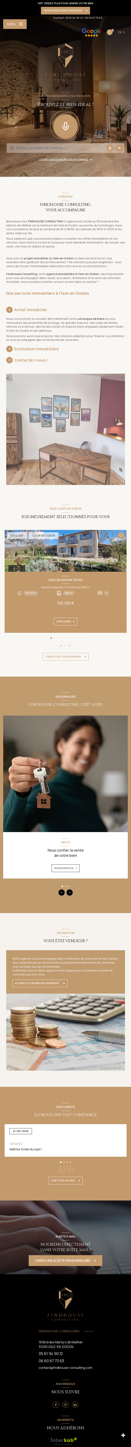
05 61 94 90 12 (74, 17)
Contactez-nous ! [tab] (31, 360)
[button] (69, 645)
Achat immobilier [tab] (30, 309)
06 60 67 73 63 (93, 17)
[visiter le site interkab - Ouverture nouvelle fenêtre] (64, 1441)
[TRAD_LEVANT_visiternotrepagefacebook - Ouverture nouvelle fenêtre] (56, 1404)
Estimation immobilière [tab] (36, 349)
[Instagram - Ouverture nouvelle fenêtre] (65, 1404)
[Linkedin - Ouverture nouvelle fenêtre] (75, 1404)
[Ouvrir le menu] (15, 24)
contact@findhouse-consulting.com (65, 1367)
